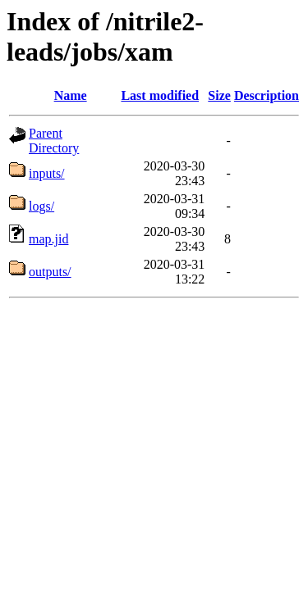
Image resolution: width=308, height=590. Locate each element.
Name (70, 95)
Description (266, 95)
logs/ (41, 206)
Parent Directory (54, 140)
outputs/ (50, 272)
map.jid (48, 239)
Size (219, 95)
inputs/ (47, 173)
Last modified (160, 95)
